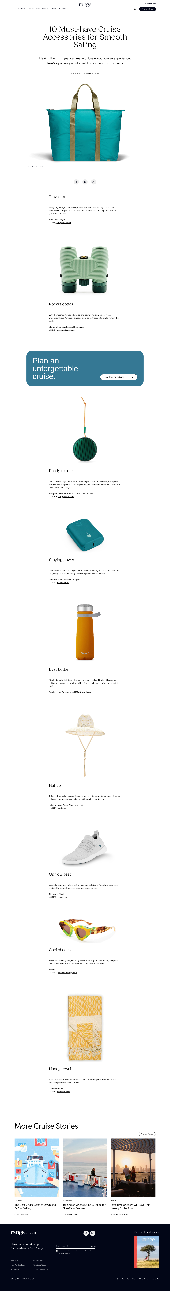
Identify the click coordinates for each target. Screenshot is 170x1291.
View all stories (147, 1134)
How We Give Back (18, 1265)
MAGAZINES (63, 8)
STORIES (31, 8)
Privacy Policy (143, 1279)
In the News (15, 1269)
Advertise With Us (39, 1265)
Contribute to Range (40, 1269)
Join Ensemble (38, 1261)
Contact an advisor (119, 377)
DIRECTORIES (42, 9)
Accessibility (155, 1279)
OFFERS (54, 8)
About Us (14, 1261)
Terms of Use (131, 1279)
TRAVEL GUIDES (19, 8)
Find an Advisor (147, 9)
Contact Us (120, 1279)
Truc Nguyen (78, 73)
